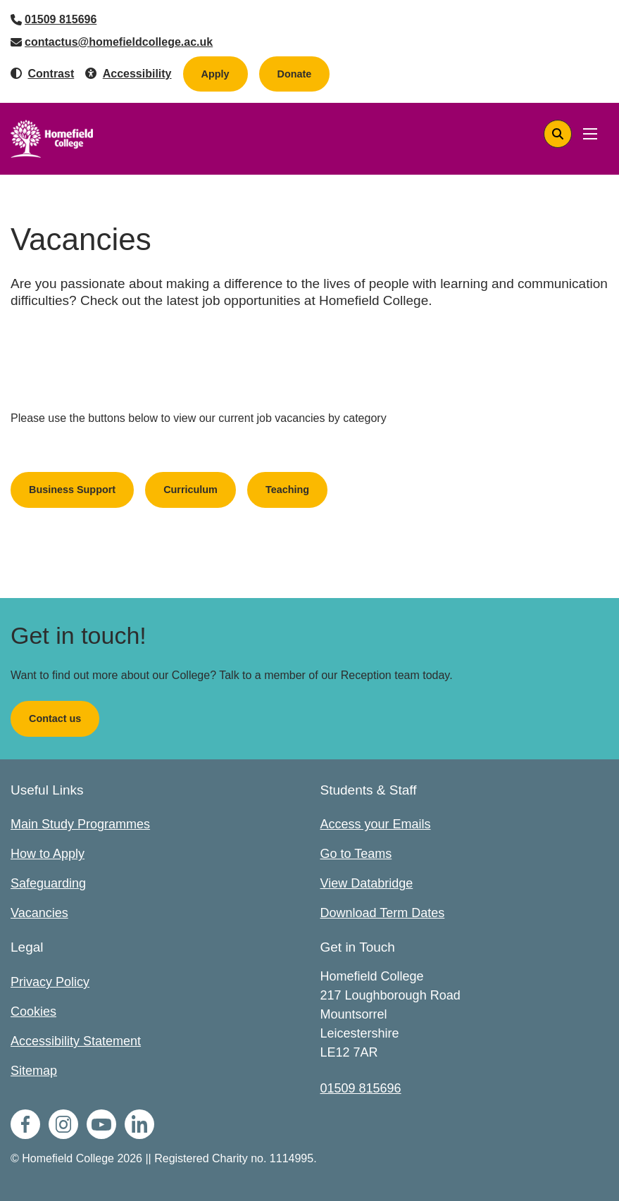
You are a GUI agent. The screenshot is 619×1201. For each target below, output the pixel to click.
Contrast (50, 74)
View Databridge (366, 883)
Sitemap (34, 1070)
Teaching (287, 489)
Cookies (33, 1011)
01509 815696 (60, 19)
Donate (303, 74)
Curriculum (190, 489)
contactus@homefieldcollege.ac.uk (119, 42)
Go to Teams (356, 853)
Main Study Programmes (80, 824)
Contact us (55, 718)
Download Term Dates (382, 913)
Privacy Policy (50, 982)
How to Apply (48, 853)
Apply (215, 74)
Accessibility (137, 74)
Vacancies (39, 913)
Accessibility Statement (76, 1041)
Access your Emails (375, 824)
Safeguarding (48, 883)
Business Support (72, 489)
